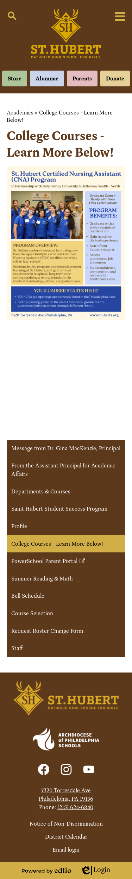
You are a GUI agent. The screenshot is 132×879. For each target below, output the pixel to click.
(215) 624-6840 (75, 807)
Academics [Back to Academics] (20, 112)
